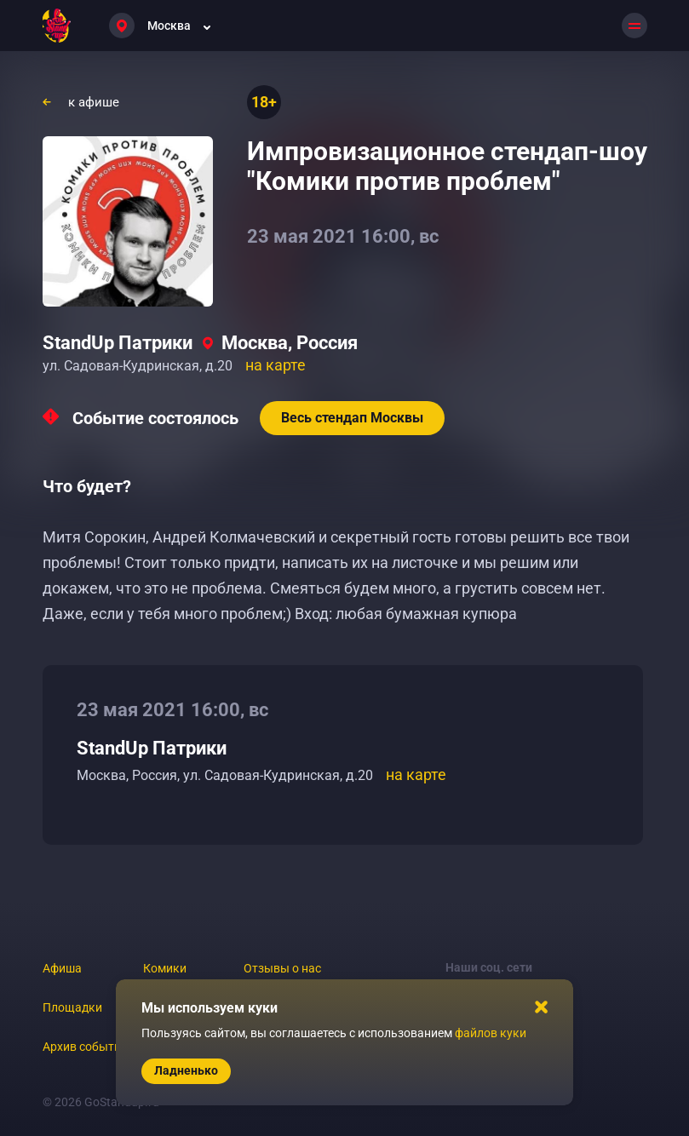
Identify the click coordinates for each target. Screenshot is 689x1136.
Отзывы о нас (282, 968)
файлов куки (490, 1033)
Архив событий (85, 1046)
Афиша (62, 968)
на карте (275, 365)
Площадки (72, 1007)
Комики (165, 968)
